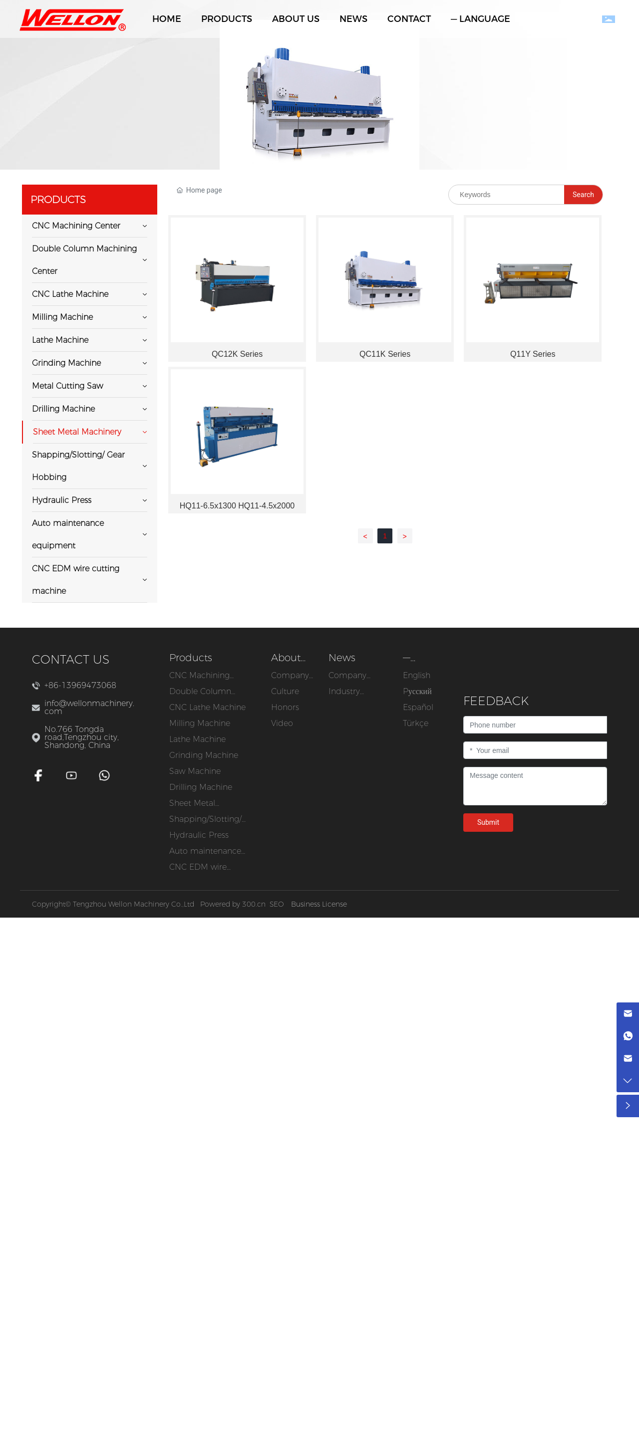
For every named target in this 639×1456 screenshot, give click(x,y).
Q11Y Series (532, 354)
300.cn (254, 904)
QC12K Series (237, 354)
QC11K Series (384, 354)
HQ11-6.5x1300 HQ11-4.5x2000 (237, 505)
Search (583, 195)
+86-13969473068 (80, 685)
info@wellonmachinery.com (89, 707)
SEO (277, 904)
